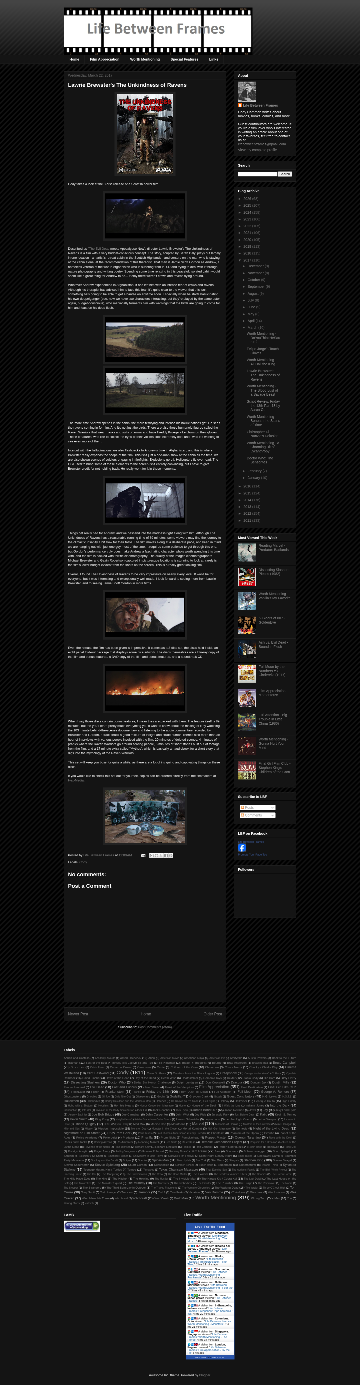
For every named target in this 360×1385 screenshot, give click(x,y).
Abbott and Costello (77, 1057)
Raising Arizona (103, 1142)
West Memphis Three (96, 1198)
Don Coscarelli (215, 1082)
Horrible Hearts (124, 1105)
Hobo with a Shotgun (80, 1105)
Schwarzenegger (255, 1151)
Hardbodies (93, 1101)
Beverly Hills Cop (122, 1062)
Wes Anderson (276, 1192)
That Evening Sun (216, 1169)
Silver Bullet (245, 1156)
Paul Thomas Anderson (170, 1133)
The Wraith (252, 1187)
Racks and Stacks (75, 1142)
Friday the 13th (157, 1091)
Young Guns (72, 1203)
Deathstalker (190, 1077)
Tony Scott (88, 1192)
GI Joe (106, 1096)
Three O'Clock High (274, 1187)
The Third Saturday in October (126, 1187)
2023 (248, 219)
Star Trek (201, 1160)
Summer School (184, 1165)
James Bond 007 (204, 1110)
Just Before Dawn (244, 1114)
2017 (248, 260)
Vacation (194, 1192)
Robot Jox (290, 1147)
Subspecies (161, 1164)
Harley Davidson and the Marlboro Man (128, 1101)
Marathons (178, 1124)
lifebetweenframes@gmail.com (262, 144)
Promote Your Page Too (252, 854)
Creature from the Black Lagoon (194, 1073)
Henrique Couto (264, 1100)
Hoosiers (103, 1105)
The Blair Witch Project (273, 1169)
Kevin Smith (79, 1119)
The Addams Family (243, 1169)
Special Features (184, 59)
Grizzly (218, 1096)
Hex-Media (76, 780)
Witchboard (121, 1198)
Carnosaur (144, 1067)
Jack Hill (141, 1110)
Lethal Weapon (267, 1119)
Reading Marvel (148, 1142)
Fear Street (152, 1087)
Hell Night (209, 1101)
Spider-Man (160, 1160)
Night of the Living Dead (271, 1128)
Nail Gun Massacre (219, 1128)
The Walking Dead (226, 1187)
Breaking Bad (260, 1062)
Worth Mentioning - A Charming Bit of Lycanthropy (263, 447)
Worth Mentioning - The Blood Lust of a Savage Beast (262, 390)
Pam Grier (123, 1133)
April (252, 321)
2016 (248, 486)
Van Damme (214, 1192)
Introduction (70, 1110)
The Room (286, 1183)
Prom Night (168, 1137)
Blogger (204, 1375)
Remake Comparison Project (221, 1142)
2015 (248, 493)
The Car (91, 1174)
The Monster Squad (109, 1183)
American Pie (217, 1058)
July (251, 300)
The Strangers (92, 1187)
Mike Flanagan (283, 1124)
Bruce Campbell (284, 1062)
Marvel (198, 1124)
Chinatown (212, 1067)
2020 (248, 240)
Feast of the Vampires (179, 1087)
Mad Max (139, 1124)
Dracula (236, 1082)
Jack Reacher (161, 1110)
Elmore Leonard (74, 1087)
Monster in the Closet (164, 1128)
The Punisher (225, 1183)
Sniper (127, 1160)
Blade (186, 1062)
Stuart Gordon (137, 1164)
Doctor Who (117, 1082)
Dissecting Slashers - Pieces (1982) (275, 572)
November (256, 273)
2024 (248, 212)
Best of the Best (96, 1062)
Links (213, 59)
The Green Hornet (281, 1174)
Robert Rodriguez (230, 1146)
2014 (248, 500)
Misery (89, 1128)
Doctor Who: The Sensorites (260, 460)
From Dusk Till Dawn (194, 1091)
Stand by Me (183, 1160)
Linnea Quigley (85, 1124)
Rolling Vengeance (126, 1151)
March (253, 328)
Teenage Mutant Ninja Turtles (103, 1169)
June (252, 307)
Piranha (269, 1133)
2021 (248, 233)
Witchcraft (139, 1198)
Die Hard (269, 1077)
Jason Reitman (234, 1110)
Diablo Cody (250, 1077)
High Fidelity (289, 1101)
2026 (248, 199)
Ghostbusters (72, 1096)
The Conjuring (110, 1174)
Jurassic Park (220, 1114)
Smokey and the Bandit (104, 1160)
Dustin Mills (280, 1082)
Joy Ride (200, 1114)
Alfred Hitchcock (130, 1057)
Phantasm (217, 1133)
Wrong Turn (258, 1198)
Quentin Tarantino (248, 1137)
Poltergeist (110, 1137)
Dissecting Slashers (85, 1082)
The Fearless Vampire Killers (230, 1174)
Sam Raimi (198, 1151)
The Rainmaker (266, 1183)
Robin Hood (255, 1147)
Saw (217, 1151)
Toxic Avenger (108, 1192)
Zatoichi (89, 1203)
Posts (247, 807)
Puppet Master (216, 1137)
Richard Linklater (166, 1146)
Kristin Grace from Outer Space (152, 1119)
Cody (83, 862)
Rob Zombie (204, 1146)
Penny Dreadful (197, 1133)
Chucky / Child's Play (263, 1067)
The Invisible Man (184, 1178)
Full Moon (245, 1091)
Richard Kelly (142, 1147)
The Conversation (136, 1174)
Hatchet (161, 1100)
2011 (248, 520)
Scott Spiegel (281, 1151)
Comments (251, 815)
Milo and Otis (72, 1128)
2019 (248, 246)
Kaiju (263, 1114)
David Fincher (91, 1077)
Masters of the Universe (256, 1124)
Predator (128, 1137)
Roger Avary (102, 1151)
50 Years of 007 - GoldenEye (272, 620)
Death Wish (168, 1077)
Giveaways (143, 1096)
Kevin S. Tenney (285, 1114)
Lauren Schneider (187, 1119)
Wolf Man (181, 1198)
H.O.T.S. (287, 1096)
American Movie (169, 1058)
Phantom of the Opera (244, 1133)
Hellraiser (241, 1100)
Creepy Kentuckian (255, 1073)
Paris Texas (145, 1133)
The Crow (157, 1174)
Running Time (177, 1151)
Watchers (256, 1192)
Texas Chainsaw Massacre (178, 1169)
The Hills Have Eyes (77, 1178)
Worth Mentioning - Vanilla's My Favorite (275, 596)
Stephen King (253, 1160)
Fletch (95, 1091)
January (254, 478)
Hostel (182, 1105)
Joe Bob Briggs (103, 1114)
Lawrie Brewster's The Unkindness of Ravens (263, 375)
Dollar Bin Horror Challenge (152, 1082)
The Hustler (161, 1178)
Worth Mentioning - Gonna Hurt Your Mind (273, 743)
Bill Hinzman (166, 1062)
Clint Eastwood (97, 1073)
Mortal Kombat (192, 1128)
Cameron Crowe (121, 1067)
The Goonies (259, 1174)
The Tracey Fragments (164, 1187)
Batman (73, 1062)
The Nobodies (183, 1183)
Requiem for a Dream (262, 1142)
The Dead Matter (177, 1174)
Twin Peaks (177, 1192)
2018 (248, 253)
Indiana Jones (255, 1105)
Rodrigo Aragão (78, 1151)
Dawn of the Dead (117, 1077)
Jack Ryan (182, 1110)
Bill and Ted (145, 1062)
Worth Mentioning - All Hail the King (261, 362)
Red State (171, 1142)
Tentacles (148, 1169)
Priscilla (147, 1137)
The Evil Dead (99, 248)
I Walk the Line (231, 1105)
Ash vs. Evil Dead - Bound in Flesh (273, 644)
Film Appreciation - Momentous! (273, 693)
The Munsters (161, 1183)
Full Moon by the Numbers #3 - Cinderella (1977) (272, 671)
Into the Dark (279, 1105)
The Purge (245, 1183)
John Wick (182, 1114)
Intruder (86, 1110)
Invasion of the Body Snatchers (114, 1110)
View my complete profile (257, 150)
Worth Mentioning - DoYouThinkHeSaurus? (263, 338)
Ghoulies (92, 1096)
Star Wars (217, 1160)
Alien (151, 1057)
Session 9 (85, 1156)
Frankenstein (115, 1091)
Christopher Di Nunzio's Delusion (262, 434)
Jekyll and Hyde (286, 1110)
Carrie (161, 1067)
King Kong (102, 1119)
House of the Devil (204, 1105)
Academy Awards (105, 1058)
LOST (107, 1124)
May (251, 314)
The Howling (141, 1178)
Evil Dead (97, 1087)
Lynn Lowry (121, 1124)
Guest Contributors (240, 1096)
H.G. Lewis (269, 1096)
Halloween (71, 1101)
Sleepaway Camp (268, 1155)
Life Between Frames (260, 105)
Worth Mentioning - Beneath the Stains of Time (263, 421)
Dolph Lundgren (187, 1082)
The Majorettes (83, 1183)
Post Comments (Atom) (155, 1027)
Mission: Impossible (111, 1128)
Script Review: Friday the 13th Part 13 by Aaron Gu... (263, 405)
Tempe (131, 1169)
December (256, 266)
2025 (248, 205)
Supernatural (247, 1164)
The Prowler (204, 1183)
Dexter (231, 1077)
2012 (248, 513)
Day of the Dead (145, 1077)
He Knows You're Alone (184, 1101)
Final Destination (252, 1087)
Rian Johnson (122, 1147)
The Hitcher (120, 1178)
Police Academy (86, 1137)
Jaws (252, 1110)
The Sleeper (71, 1187)
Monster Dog (138, 1128)
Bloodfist (200, 1062)
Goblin (161, 1096)
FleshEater (78, 1091)
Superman (225, 1164)
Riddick (186, 1147)
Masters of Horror (226, 1124)
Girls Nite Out (123, 1096)
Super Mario (206, 1165)
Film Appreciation (105, 59)
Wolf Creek (161, 1198)
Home (74, 59)
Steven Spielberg (107, 1165)
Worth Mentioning (145, 59)
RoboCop (273, 1146)
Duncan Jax (258, 1082)
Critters (276, 1073)
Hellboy (224, 1100)
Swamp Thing (270, 1165)
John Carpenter (157, 1114)
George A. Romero (275, 1091)
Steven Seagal (282, 1160)
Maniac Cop (158, 1124)
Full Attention (223, 1091)
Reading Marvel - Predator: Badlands (274, 547)
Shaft (99, 1155)
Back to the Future (284, 1057)
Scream (69, 1155)
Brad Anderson (236, 1062)
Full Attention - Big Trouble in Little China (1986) (273, 719)
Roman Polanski (153, 1151)
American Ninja (194, 1057)
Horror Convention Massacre (157, 1105)
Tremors (144, 1192)
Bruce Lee (77, 1067)
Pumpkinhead (190, 1137)
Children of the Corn (184, 1067)
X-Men (276, 1198)
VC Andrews (238, 1192)
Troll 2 (161, 1192)
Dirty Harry (288, 1078)
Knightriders (123, 1119)
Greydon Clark (199, 1096)
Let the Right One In (239, 1119)
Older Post (213, 1014)
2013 (248, 507)
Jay (265, 1110)
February (255, 471)
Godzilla (176, 1096)
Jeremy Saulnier (77, 1114)
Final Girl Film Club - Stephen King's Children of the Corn (275, 767)
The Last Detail (253, 1178)
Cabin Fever (97, 1067)
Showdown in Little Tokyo (148, 1156)
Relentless (189, 1142)
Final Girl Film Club (282, 1087)
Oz (109, 1133)
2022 (248, 226)
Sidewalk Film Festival (181, 1156)
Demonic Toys (212, 1077)
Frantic (137, 1091)
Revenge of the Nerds (97, 1147)
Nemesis (241, 1128)
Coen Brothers (156, 1073)
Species (142, 1160)
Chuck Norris (233, 1067)
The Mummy (136, 1183)
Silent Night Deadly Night (215, 1155)
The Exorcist (200, 1174)
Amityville (236, 1057)
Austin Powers (257, 1057)
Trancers (127, 1192)
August (253, 294)
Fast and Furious (124, 1087)
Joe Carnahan (131, 1114)
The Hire (101, 1178)
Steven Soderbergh (76, 1164)
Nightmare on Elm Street (82, 1133)
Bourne (217, 1062)
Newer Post (78, 1014)
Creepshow (228, 1073)
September (257, 287)
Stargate (234, 1160)
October (254, 280)
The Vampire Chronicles (196, 1187)
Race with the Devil (280, 1137)
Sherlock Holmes (118, 1156)
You (289, 1198)
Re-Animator (125, 1142)
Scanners (232, 1151)
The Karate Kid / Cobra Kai (219, 1178)
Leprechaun (212, 1119)
